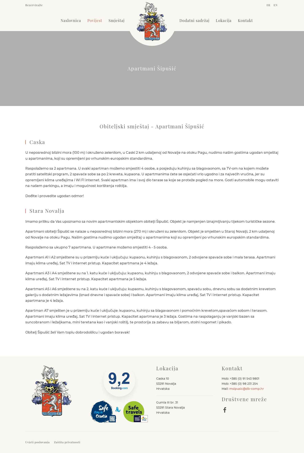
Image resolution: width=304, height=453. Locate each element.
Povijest (94, 20)
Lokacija (224, 20)
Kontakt (245, 20)
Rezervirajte (34, 5)
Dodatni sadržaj (194, 20)
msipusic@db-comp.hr (246, 389)
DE (268, 5)
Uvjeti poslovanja (37, 442)
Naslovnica (71, 20)
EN (276, 5)
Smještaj (117, 20)
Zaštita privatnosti (67, 442)
